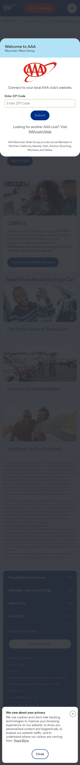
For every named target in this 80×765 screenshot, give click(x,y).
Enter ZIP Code (15, 96)
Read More (21, 740)
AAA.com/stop (40, 131)
